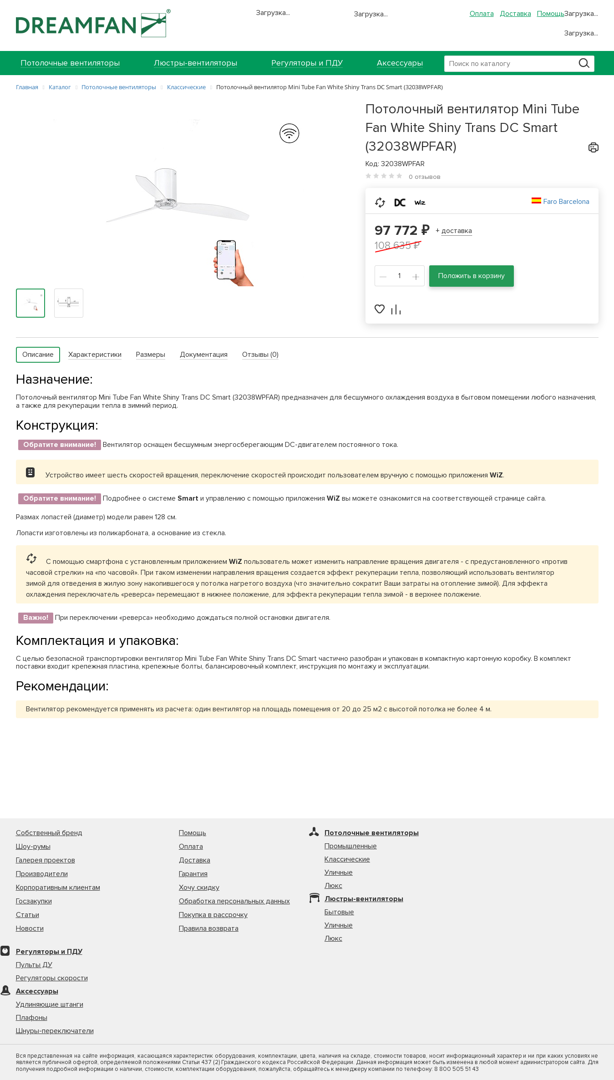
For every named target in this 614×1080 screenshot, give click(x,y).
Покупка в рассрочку (213, 914)
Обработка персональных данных (234, 901)
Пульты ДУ (34, 964)
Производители (42, 873)
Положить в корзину (471, 275)
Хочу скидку (199, 887)
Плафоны (31, 1017)
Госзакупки (34, 901)
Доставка (515, 13)
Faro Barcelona (566, 201)
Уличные (339, 872)
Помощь (550, 13)
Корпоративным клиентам (58, 887)
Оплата (482, 13)
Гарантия (193, 873)
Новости (30, 928)
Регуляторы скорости (52, 978)
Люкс (333, 885)
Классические (347, 859)
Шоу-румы (33, 846)
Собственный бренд (49, 832)
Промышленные (351, 846)
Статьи (27, 914)
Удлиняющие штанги (49, 1004)
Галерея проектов (45, 860)
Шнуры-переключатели (55, 1030)
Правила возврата (208, 928)
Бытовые (339, 912)
